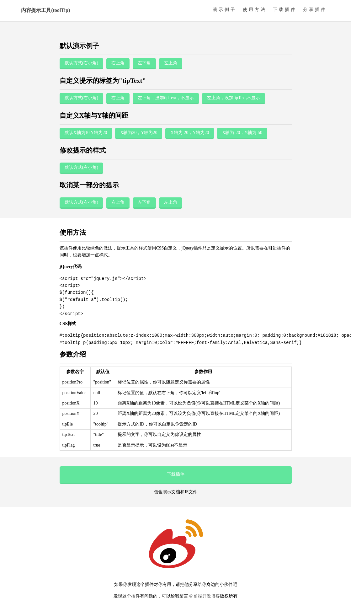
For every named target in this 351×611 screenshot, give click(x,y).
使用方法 (255, 9)
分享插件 (315, 9)
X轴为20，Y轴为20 (138, 132)
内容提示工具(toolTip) (45, 10)
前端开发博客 (207, 596)
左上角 (170, 63)
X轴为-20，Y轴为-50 (242, 132)
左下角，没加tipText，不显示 (166, 97)
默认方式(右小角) (81, 63)
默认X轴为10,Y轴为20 (86, 132)
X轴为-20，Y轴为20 (189, 132)
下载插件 (285, 9)
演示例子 (225, 9)
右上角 (118, 63)
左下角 (144, 63)
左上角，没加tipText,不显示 (233, 97)
